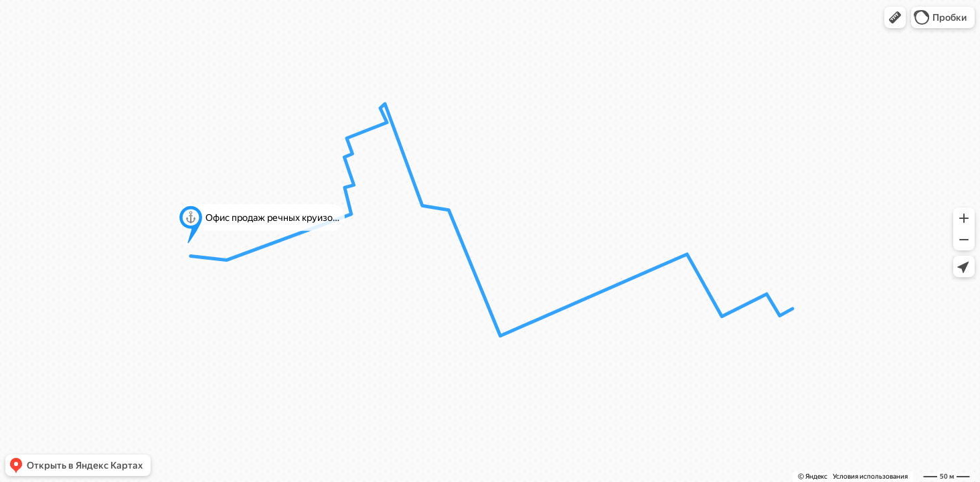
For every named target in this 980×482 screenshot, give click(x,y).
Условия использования (870, 476)
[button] (895, 17)
